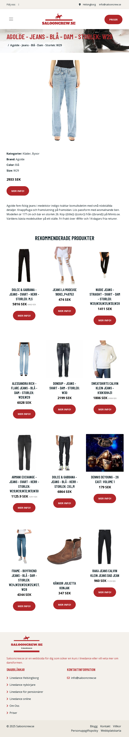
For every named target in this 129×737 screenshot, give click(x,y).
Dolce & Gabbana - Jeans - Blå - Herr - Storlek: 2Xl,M (64, 481)
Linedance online (20, 699)
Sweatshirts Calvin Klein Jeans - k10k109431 (104, 388)
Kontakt (105, 726)
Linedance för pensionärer (26, 692)
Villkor (117, 726)
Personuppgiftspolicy (84, 730)
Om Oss (14, 706)
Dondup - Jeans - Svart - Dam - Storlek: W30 (64, 388)
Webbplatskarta (111, 730)
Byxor (35, 153)
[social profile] (18, 4)
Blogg (94, 726)
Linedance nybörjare (22, 685)
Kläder (27, 153)
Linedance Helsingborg (24, 678)
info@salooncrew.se (110, 4)
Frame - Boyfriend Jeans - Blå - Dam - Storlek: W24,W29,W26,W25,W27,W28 (24, 580)
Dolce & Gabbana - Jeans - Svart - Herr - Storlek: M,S (24, 294)
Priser (113, 19)
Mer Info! (17, 191)
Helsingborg (89, 4)
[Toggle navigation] (11, 19)
